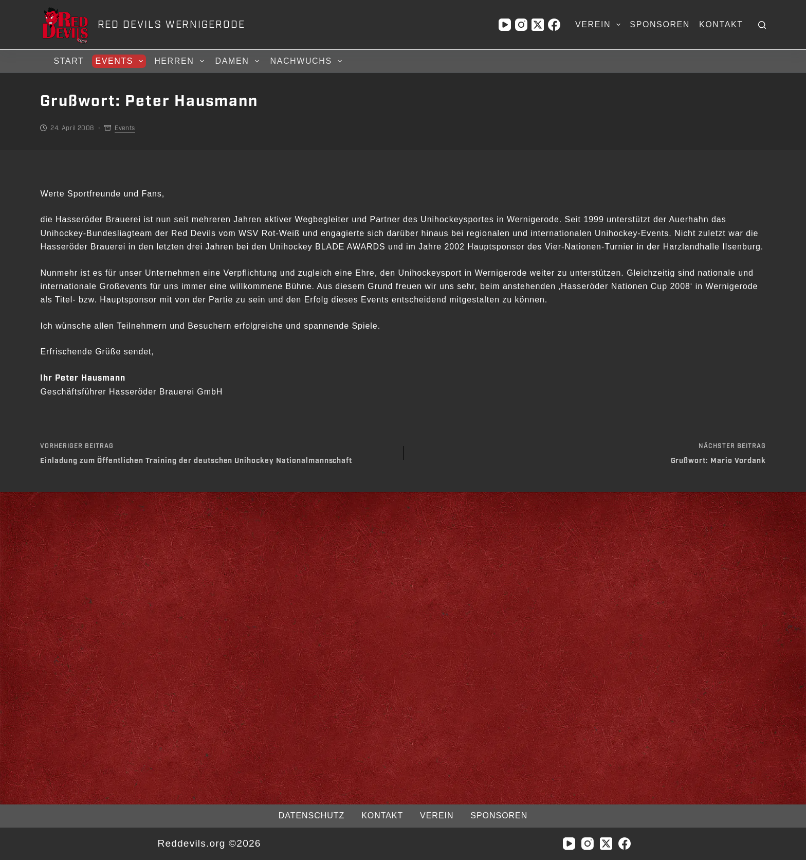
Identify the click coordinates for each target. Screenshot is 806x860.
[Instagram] (521, 25)
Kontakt (721, 24)
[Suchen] (762, 25)
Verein (600, 25)
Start (68, 61)
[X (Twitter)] (538, 25)
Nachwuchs (307, 61)
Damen (238, 61)
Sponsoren (660, 24)
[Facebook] (554, 25)
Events (120, 61)
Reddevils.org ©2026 (209, 843)
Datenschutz (311, 815)
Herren (180, 61)
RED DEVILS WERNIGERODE (171, 25)
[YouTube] (505, 25)
